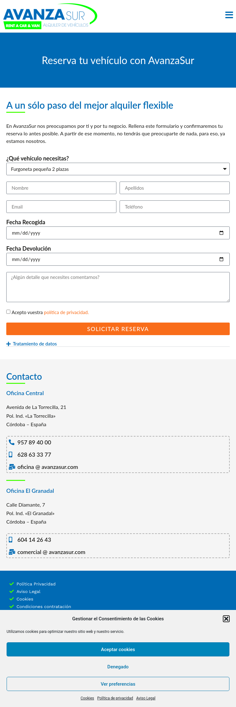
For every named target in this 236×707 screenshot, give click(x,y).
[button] (226, 619)
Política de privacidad (115, 698)
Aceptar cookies (118, 649)
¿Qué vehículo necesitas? (37, 158)
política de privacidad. (66, 312)
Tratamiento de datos (35, 343)
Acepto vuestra (50, 312)
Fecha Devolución (28, 249)
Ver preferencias (118, 684)
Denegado (118, 667)
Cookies (87, 698)
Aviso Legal (145, 698)
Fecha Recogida (25, 222)
